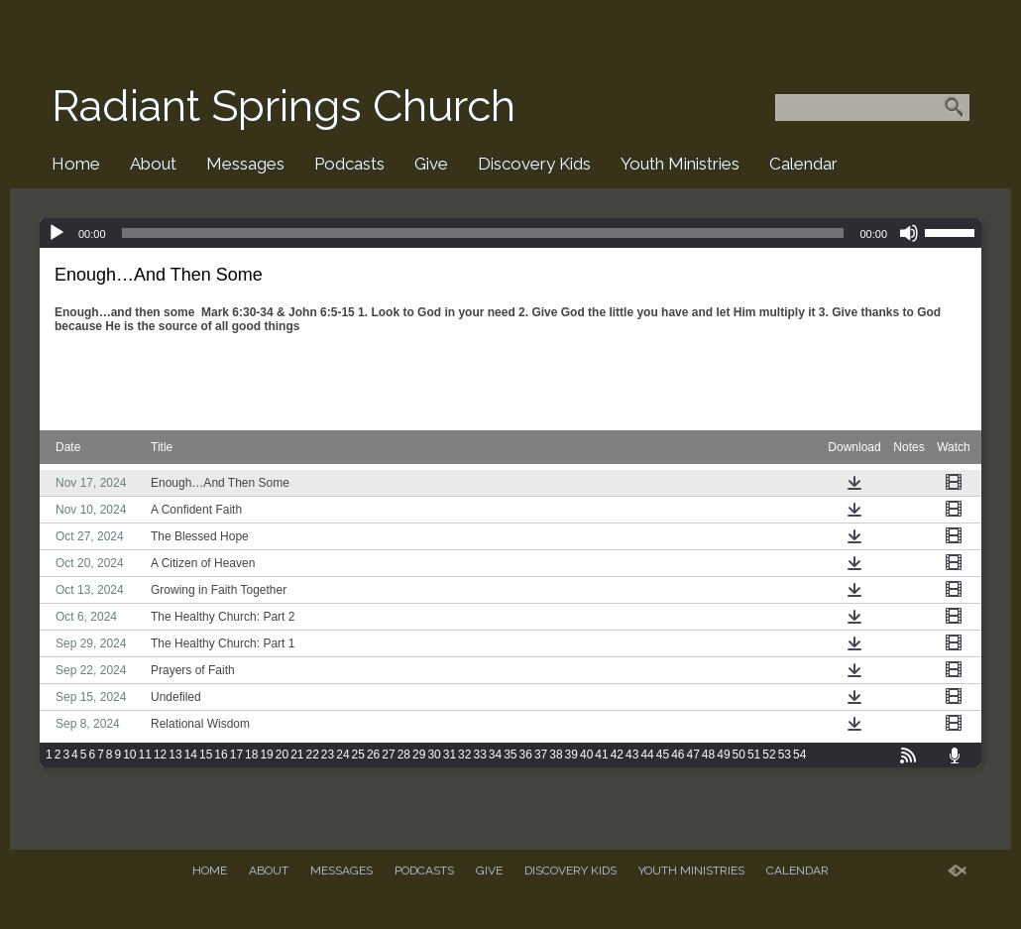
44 (646, 754)
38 (555, 754)
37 (540, 754)
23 (327, 754)
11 (145, 754)
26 (373, 754)
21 (296, 754)
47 (692, 754)
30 (433, 754)
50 (739, 754)
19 (266, 754)
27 (388, 754)
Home (76, 164)
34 (495, 754)
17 (236, 754)
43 (631, 754)
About (153, 164)
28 (403, 754)
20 (282, 754)
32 (464, 754)
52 (768, 754)
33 (479, 754)
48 (708, 754)
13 (175, 754)
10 (129, 754)
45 (662, 754)
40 (586, 754)
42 (617, 754)
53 (784, 754)
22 (312, 754)
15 (205, 754)
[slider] (483, 233)
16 (220, 754)
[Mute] (909, 233)
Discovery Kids (534, 164)
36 (525, 754)
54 (799, 754)
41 (601, 754)
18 (251, 754)
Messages (245, 164)
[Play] (56, 233)
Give (431, 164)
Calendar (803, 164)
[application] (510, 233)
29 (418, 754)
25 (358, 754)
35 (510, 754)
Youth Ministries (680, 164)
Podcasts (349, 164)
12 (160, 754)
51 (753, 754)
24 (342, 754)
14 (190, 754)
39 (571, 754)
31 (449, 754)
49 (723, 754)
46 (677, 754)
